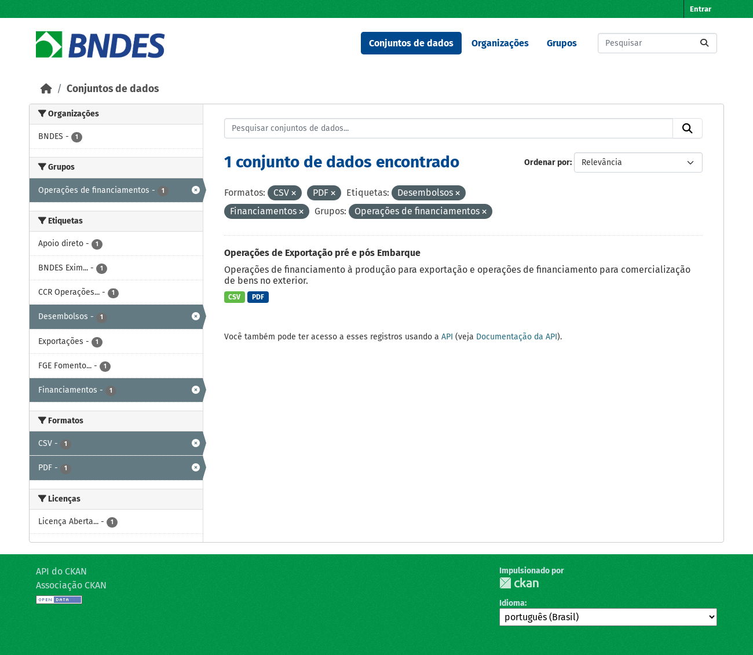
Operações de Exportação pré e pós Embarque (322, 252)
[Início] (46, 89)
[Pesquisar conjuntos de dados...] (657, 43)
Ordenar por (547, 162)
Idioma (512, 603)
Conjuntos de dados (411, 43)
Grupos (562, 43)
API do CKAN (61, 571)
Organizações (500, 43)
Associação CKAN (71, 585)
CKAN (519, 583)
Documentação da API (516, 337)
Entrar (700, 9)
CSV (234, 297)
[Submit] (704, 43)
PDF (258, 297)
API (447, 337)
